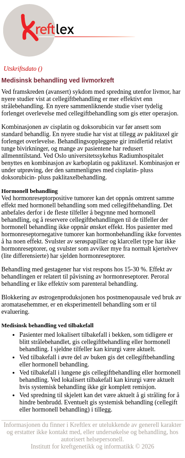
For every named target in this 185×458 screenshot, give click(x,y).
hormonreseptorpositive (42, 198)
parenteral (94, 283)
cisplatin (61, 127)
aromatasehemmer (24, 304)
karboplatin (87, 163)
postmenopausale (128, 297)
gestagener (58, 269)
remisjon (143, 387)
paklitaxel (156, 134)
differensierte (29, 255)
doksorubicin (97, 127)
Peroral (160, 276)
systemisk (44, 387)
